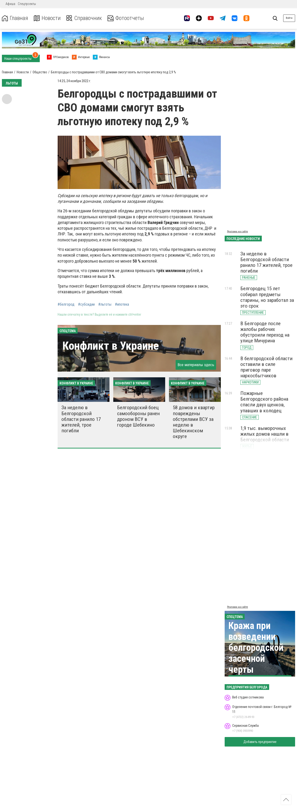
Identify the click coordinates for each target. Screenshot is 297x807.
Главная (15, 18)
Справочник (84, 18)
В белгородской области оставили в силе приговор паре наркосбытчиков (266, 367)
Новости (47, 18)
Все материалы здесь (196, 364)
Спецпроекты (27, 4)
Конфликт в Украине (110, 346)
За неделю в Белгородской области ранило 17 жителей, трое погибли (81, 419)
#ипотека (122, 304)
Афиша (10, 4)
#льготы (104, 304)
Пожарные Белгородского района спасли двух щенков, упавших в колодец (264, 401)
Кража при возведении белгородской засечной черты (255, 647)
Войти (289, 18)
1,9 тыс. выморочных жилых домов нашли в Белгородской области (264, 434)
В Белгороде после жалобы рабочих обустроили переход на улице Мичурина (264, 332)
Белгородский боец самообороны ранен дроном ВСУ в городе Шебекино (138, 416)
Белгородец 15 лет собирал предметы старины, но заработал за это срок (267, 297)
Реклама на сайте (237, 231)
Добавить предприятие (260, 742)
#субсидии (86, 304)
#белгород (66, 304)
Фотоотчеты (126, 18)
